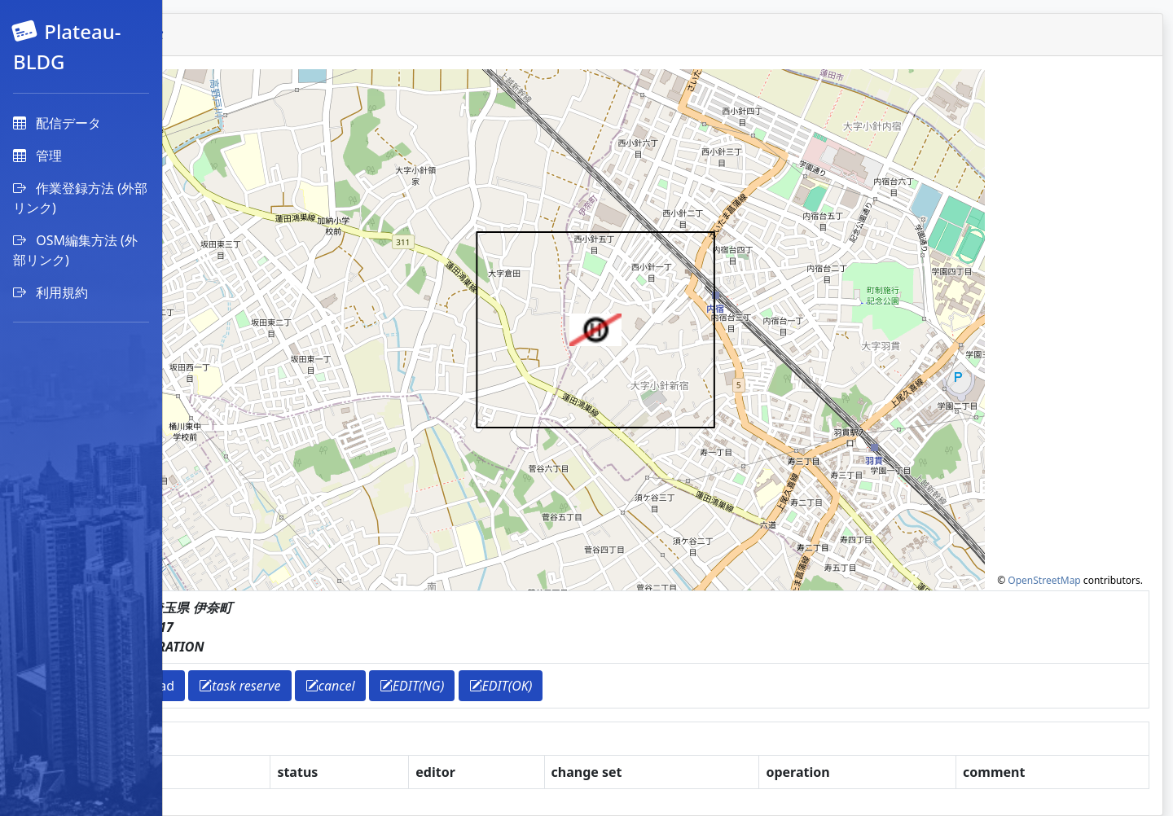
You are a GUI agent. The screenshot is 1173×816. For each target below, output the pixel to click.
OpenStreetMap (1044, 580)
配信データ (57, 123)
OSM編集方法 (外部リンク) (75, 250)
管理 (37, 156)
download (298, 686)
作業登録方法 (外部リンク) (80, 198)
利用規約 (50, 292)
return (223, 686)
